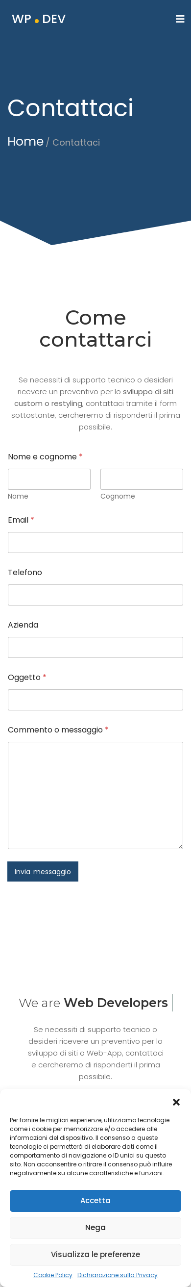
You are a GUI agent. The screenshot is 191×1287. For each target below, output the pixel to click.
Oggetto (27, 677)
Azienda (23, 625)
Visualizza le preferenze (95, 1260)
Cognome (117, 496)
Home (25, 141)
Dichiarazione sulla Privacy (117, 1280)
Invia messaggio (43, 872)
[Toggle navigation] (180, 19)
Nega (95, 1233)
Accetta (95, 1206)
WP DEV (39, 18)
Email (21, 520)
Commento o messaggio (58, 729)
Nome (18, 496)
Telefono (25, 572)
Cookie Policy (52, 1280)
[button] (176, 1106)
